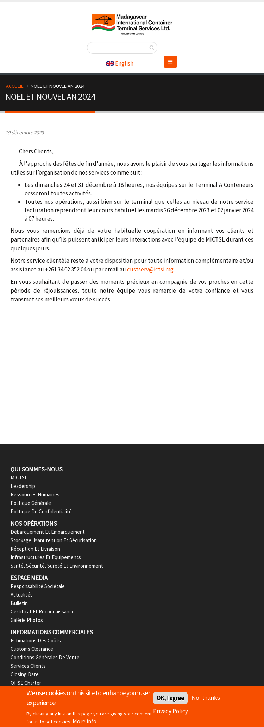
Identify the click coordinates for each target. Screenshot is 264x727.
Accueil (15, 86)
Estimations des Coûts (36, 640)
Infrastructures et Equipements (46, 557)
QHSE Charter (26, 682)
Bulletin (19, 603)
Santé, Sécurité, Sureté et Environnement (57, 565)
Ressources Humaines (35, 494)
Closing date (25, 674)
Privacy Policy (170, 712)
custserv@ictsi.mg (150, 269)
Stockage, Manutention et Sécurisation (54, 540)
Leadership (23, 486)
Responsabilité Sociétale (38, 586)
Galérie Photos (27, 620)
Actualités (22, 594)
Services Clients (28, 665)
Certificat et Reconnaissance (43, 611)
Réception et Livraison (35, 548)
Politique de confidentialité (41, 511)
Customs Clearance (32, 649)
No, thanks (205, 699)
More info (84, 722)
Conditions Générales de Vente (45, 657)
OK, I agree (170, 699)
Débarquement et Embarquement (48, 532)
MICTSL (19, 477)
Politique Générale (31, 503)
